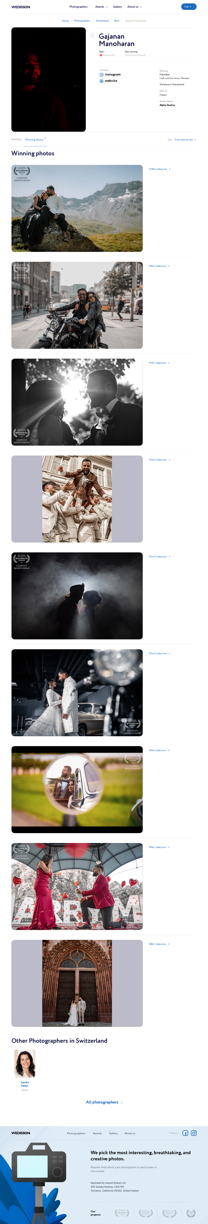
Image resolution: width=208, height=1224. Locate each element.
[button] (185, 140)
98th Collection (157, 266)
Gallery (117, 7)
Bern (116, 21)
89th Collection (157, 847)
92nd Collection (158, 460)
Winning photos (36, 139)
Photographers (78, 7)
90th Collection (157, 750)
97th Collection (157, 363)
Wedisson (20, 6)
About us (132, 7)
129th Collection (158, 169)
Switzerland (102, 21)
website (111, 80)
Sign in (187, 6)
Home (65, 21)
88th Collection (157, 944)
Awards (99, 7)
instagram (113, 74)
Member (165, 75)
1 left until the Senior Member (174, 78)
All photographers (102, 1102)
